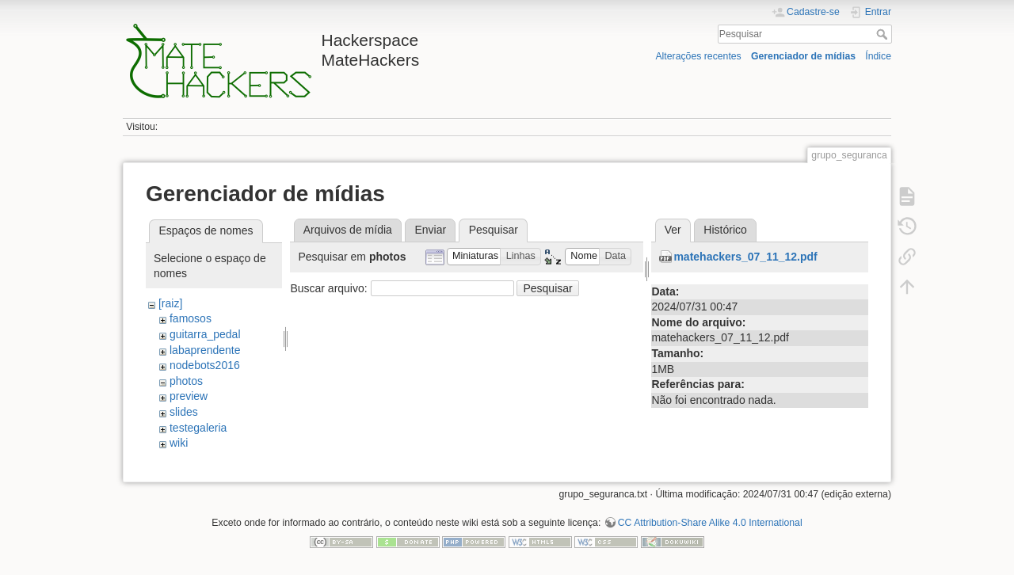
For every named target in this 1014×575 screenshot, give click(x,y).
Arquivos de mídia (347, 229)
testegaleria (198, 427)
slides (184, 412)
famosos (191, 318)
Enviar (430, 229)
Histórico (724, 229)
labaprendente (205, 350)
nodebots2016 (205, 365)
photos (186, 381)
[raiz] (170, 303)
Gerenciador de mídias (803, 56)
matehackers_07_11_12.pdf (745, 256)
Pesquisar (883, 34)
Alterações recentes (698, 56)
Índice (878, 56)
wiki (179, 442)
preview (189, 396)
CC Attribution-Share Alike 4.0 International (710, 522)
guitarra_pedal (205, 334)
